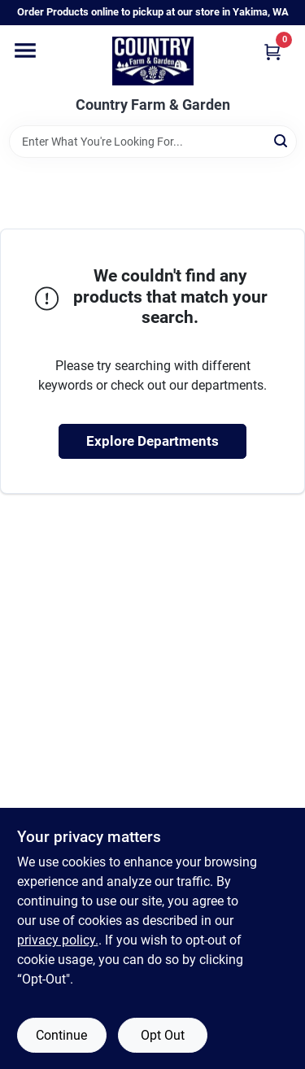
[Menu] (25, 50)
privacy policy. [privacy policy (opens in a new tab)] (57, 940)
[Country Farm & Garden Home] (153, 61)
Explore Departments (152, 441)
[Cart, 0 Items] (272, 51)
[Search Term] (153, 141)
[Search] (282, 140)
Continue (61, 1035)
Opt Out (163, 1035)
